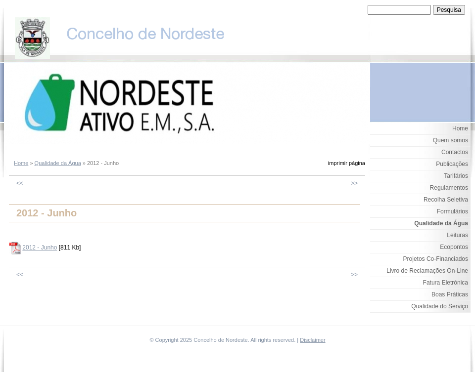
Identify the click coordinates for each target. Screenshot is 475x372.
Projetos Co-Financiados (435, 258)
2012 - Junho (39, 247)
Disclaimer (312, 340)
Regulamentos (449, 187)
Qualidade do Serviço (439, 306)
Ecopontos (454, 247)
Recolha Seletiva (446, 199)
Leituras (457, 235)
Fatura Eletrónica (445, 282)
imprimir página (346, 163)
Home (21, 163)
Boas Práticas (449, 294)
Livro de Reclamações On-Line (427, 270)
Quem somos (450, 140)
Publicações (452, 164)
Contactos (454, 152)
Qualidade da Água (58, 163)
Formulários (452, 211)
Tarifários (456, 175)
